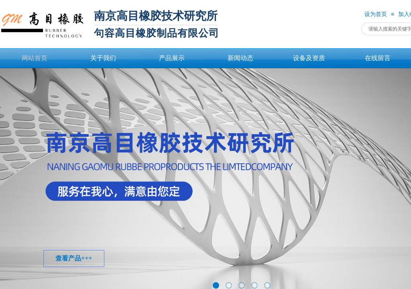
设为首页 (375, 14)
